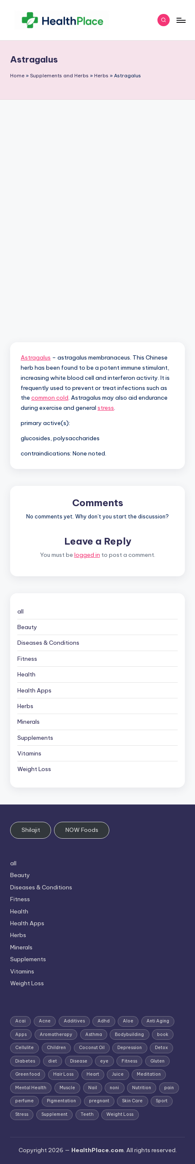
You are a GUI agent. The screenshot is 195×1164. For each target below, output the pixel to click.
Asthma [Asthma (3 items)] (93, 1034)
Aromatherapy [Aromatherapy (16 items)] (56, 1034)
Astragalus (36, 357)
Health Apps (34, 690)
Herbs (101, 76)
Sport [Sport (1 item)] (162, 1101)
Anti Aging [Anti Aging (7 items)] (157, 1021)
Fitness (27, 658)
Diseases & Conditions (48, 642)
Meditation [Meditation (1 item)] (149, 1074)
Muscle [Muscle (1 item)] (67, 1087)
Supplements (35, 737)
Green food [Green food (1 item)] (27, 1074)
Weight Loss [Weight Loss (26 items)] (119, 1114)
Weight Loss (34, 769)
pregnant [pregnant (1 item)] (99, 1101)
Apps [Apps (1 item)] (21, 1034)
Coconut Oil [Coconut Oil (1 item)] (92, 1047)
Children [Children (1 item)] (56, 1047)
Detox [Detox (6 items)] (161, 1047)
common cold (49, 397)
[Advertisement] (97, 201)
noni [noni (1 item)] (114, 1087)
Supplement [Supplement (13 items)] (54, 1114)
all (20, 611)
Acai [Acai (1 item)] (20, 1021)
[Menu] (180, 20)
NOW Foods (81, 830)
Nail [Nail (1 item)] (92, 1087)
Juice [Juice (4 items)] (118, 1074)
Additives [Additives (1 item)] (74, 1021)
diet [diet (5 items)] (52, 1061)
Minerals (28, 721)
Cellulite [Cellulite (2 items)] (24, 1047)
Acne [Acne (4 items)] (45, 1021)
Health (26, 674)
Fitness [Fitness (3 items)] (129, 1061)
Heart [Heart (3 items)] (93, 1074)
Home (17, 76)
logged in (87, 555)
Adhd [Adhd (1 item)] (104, 1021)
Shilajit (31, 830)
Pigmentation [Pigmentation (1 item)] (61, 1101)
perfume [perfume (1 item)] (24, 1101)
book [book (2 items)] (162, 1034)
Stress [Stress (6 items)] (21, 1114)
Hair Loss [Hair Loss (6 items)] (63, 1074)
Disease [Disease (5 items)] (78, 1061)
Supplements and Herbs (59, 76)
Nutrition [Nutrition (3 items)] (141, 1087)
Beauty (27, 627)
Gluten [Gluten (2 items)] (157, 1061)
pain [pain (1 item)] (169, 1087)
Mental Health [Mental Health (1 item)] (30, 1087)
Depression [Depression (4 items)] (129, 1047)
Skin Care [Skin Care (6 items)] (132, 1101)
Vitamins (29, 753)
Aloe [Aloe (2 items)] (128, 1021)
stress (106, 408)
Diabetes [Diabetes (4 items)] (25, 1061)
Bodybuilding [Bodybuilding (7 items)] (129, 1034)
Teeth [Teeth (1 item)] (87, 1114)
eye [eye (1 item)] (104, 1061)
